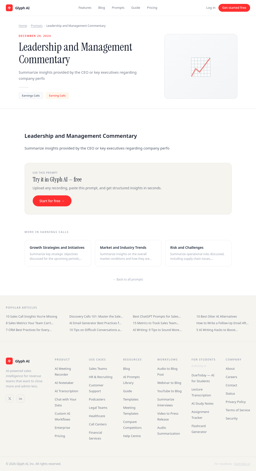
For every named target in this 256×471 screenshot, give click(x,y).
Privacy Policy (236, 402)
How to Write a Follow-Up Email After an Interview (222, 323)
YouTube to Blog (169, 391)
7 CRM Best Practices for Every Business (27, 330)
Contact (231, 385)
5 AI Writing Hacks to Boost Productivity (215, 330)
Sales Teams (98, 368)
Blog (101, 7)
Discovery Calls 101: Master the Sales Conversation (95, 316)
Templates (130, 399)
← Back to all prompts (128, 279)
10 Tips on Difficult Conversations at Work (95, 330)
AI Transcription (66, 391)
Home (23, 26)
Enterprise (62, 427)
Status (230, 393)
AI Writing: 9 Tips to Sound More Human (156, 330)
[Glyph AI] (25, 361)
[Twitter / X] (10, 398)
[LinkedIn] (20, 398)
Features (85, 7)
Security (232, 418)
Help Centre (132, 436)
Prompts (118, 7)
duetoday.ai (199, 366)
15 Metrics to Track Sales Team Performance (155, 323)
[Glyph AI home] (18, 7)
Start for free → (52, 201)
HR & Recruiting (101, 377)
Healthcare (97, 416)
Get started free (234, 7)
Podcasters (97, 399)
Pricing (152, 7)
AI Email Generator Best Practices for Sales (95, 323)
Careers (231, 377)
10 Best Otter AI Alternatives (216, 316)
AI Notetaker (64, 383)
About (230, 368)
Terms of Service (238, 410)
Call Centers (98, 424)
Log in (210, 7)
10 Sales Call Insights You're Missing (31, 316)
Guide (135, 7)
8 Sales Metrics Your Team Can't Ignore (28, 323)
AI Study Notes (203, 403)
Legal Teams (98, 407)
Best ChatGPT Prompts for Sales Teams (156, 316)
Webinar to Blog (169, 383)
